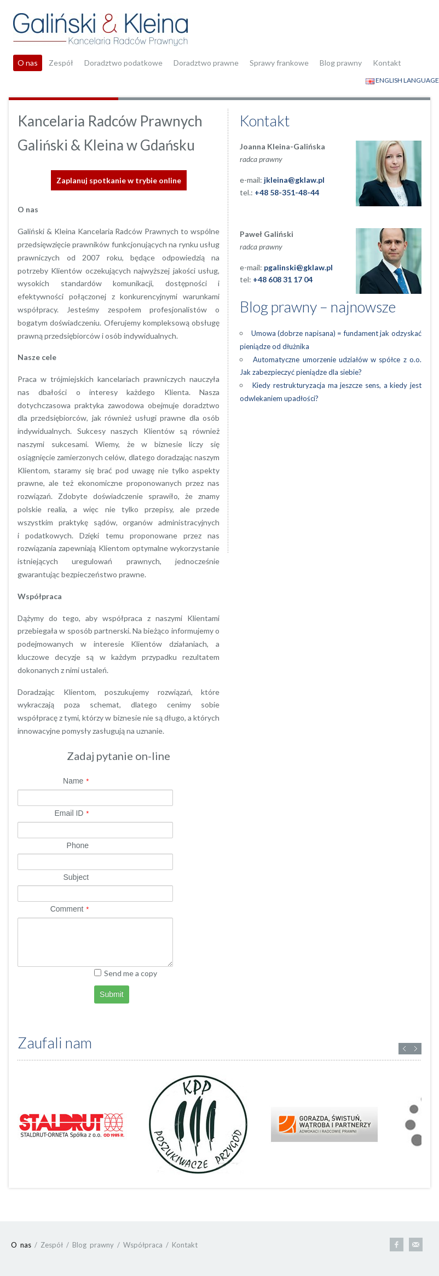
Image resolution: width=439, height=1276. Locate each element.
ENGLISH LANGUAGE (402, 80)
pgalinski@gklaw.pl (298, 267)
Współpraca (143, 1244)
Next (415, 1048)
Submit (112, 994)
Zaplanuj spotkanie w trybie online (118, 180)
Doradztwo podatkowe (123, 62)
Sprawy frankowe (279, 62)
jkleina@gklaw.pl (294, 179)
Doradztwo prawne (206, 62)
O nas (28, 62)
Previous (404, 1048)
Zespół (61, 62)
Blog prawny (341, 62)
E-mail (416, 1244)
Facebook (396, 1244)
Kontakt (387, 62)
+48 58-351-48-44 (287, 192)
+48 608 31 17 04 (283, 279)
